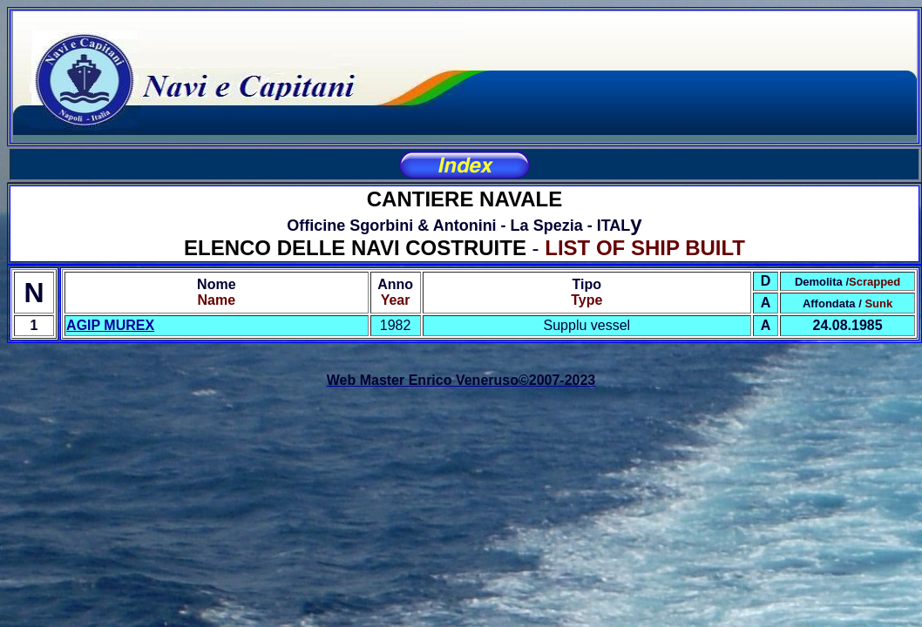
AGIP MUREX (110, 325)
